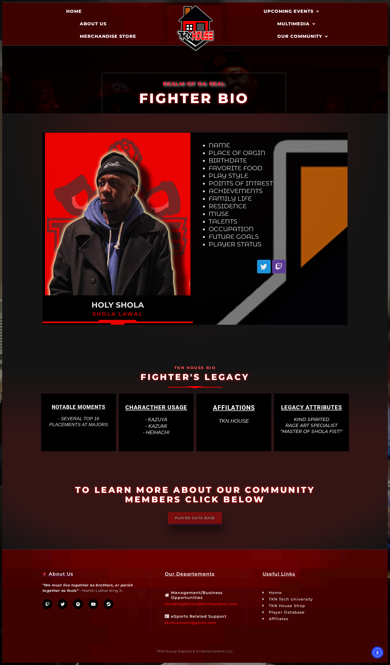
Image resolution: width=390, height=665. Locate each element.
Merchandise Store (108, 36)
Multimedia (296, 24)
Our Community (302, 36)
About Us (93, 23)
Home (74, 11)
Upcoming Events (291, 11)
